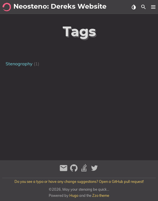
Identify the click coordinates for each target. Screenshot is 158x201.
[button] (153, 7)
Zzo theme (100, 195)
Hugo (73, 195)
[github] (74, 170)
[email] (64, 170)
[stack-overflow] (85, 170)
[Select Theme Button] (133, 7)
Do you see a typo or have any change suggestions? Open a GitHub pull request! (79, 181)
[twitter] (94, 170)
